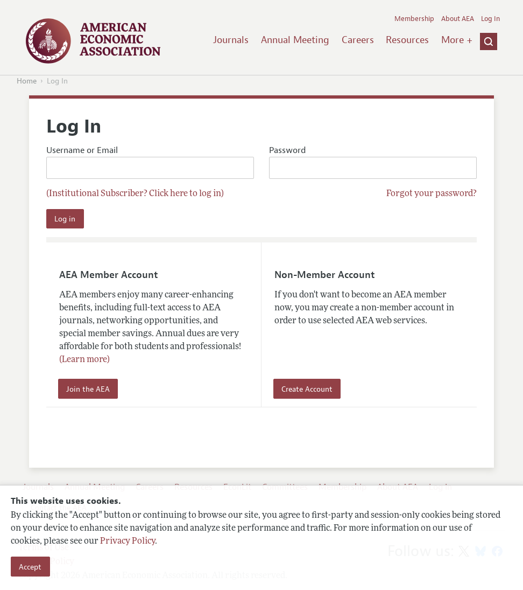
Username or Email (150, 162)
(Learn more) (84, 360)
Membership (414, 19)
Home (27, 81)
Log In (490, 19)
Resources (407, 40)
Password (373, 162)
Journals (231, 40)
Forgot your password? (431, 194)
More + (456, 40)
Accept (30, 567)
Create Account (307, 389)
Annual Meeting (295, 40)
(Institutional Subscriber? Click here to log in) (135, 194)
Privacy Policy (127, 541)
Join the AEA (88, 389)
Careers (358, 40)
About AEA (457, 19)
